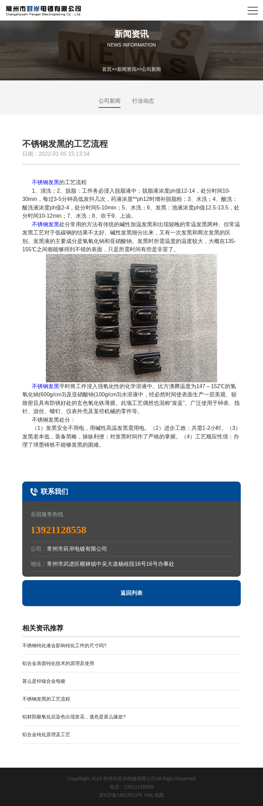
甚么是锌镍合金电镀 (43, 681)
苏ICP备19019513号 (121, 795)
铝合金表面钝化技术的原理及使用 (58, 663)
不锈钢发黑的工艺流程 (46, 699)
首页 (107, 69)
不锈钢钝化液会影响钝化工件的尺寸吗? (64, 645)
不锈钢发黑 (45, 182)
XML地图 (154, 795)
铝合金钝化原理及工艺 (46, 734)
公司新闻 (151, 69)
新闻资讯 (126, 69)
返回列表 (131, 593)
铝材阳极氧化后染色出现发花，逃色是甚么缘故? (74, 716)
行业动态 (143, 101)
